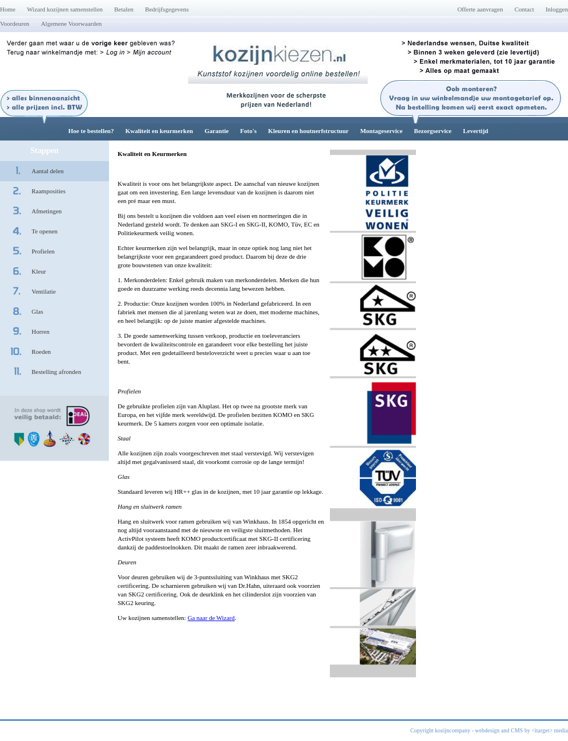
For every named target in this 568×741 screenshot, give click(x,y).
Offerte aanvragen (480, 9)
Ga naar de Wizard (211, 617)
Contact (524, 9)
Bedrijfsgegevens (167, 9)
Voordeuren (14, 23)
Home (7, 9)
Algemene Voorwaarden (71, 23)
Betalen (124, 9)
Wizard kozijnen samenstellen (65, 9)
